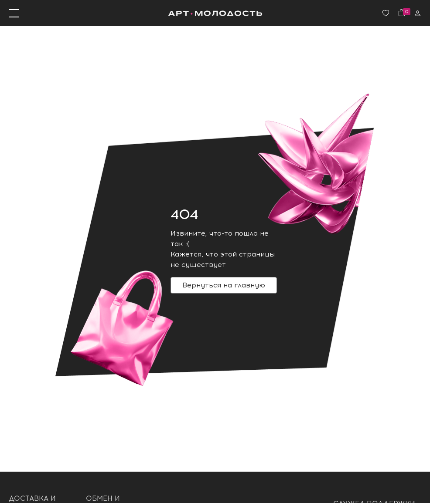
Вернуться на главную (223, 285)
